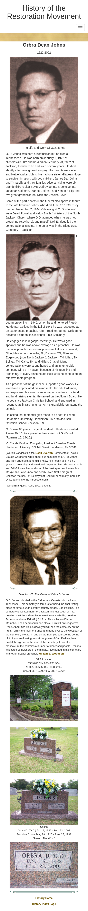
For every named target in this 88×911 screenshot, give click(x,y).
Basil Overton (44, 452)
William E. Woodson (51, 653)
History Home (44, 898)
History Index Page (44, 903)
